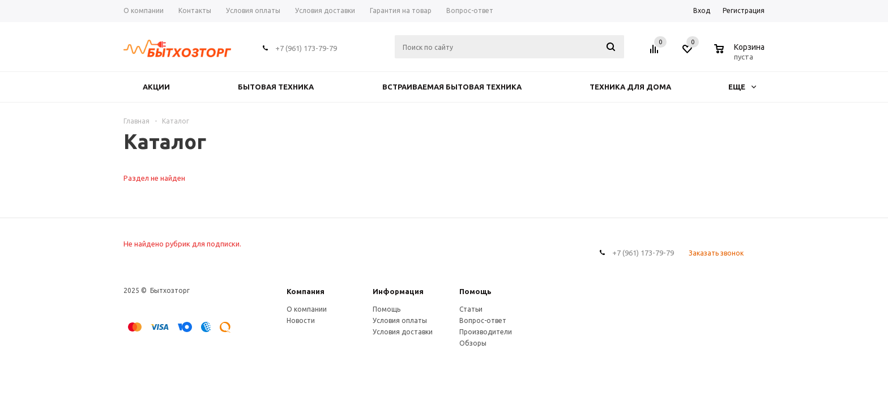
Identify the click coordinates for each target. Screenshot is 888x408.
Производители (485, 331)
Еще (742, 87)
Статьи (471, 309)
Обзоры (472, 343)
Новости (301, 320)
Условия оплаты (400, 320)
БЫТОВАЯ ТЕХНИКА (276, 87)
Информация (398, 291)
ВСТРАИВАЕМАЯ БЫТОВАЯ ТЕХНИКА (452, 87)
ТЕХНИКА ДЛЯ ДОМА (630, 87)
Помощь (475, 291)
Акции (156, 87)
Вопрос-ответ (482, 320)
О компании (307, 309)
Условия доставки (403, 331)
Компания (306, 291)
